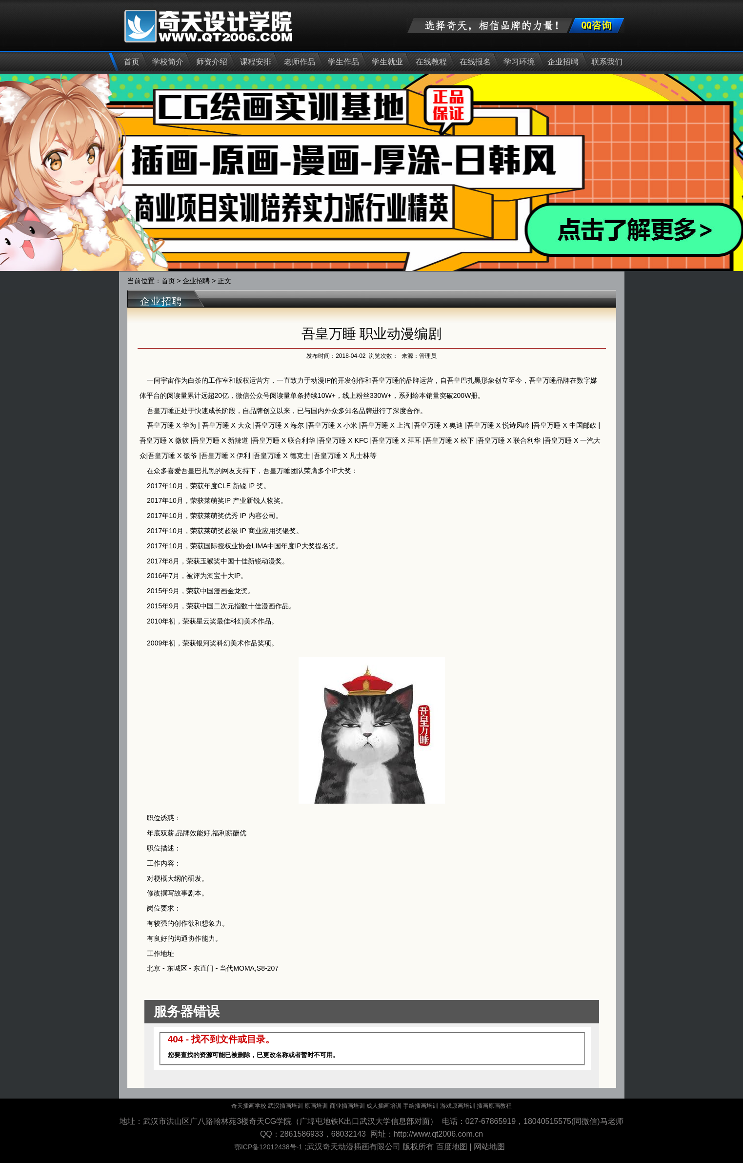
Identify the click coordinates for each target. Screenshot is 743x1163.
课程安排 (255, 62)
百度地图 (451, 1146)
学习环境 (519, 62)
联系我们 (607, 62)
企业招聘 (563, 62)
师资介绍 (211, 62)
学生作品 (343, 62)
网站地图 (489, 1146)
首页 (132, 62)
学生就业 (387, 62)
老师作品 (299, 62)
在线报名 (475, 62)
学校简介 (167, 62)
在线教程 (431, 62)
